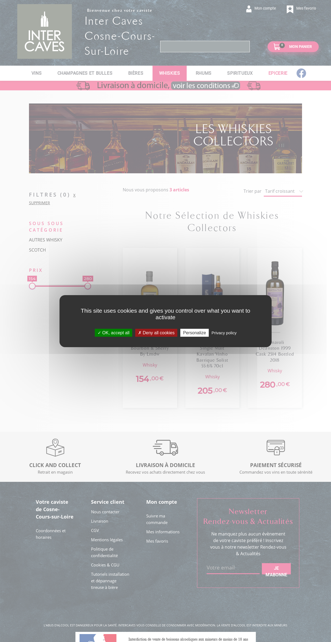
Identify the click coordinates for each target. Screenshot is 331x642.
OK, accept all (114, 332)
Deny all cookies (156, 332)
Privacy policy (224, 332)
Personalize (194, 332)
